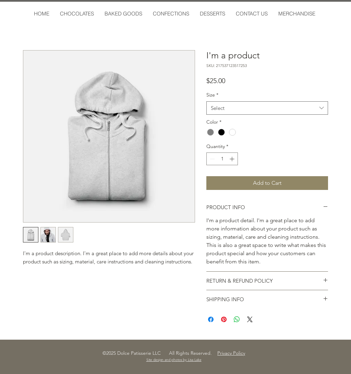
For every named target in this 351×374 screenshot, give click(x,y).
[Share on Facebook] (211, 319)
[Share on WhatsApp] (237, 319)
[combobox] (267, 108)
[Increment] (232, 159)
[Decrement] (211, 159)
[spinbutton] (222, 159)
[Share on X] (250, 319)
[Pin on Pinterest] (224, 319)
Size (212, 95)
